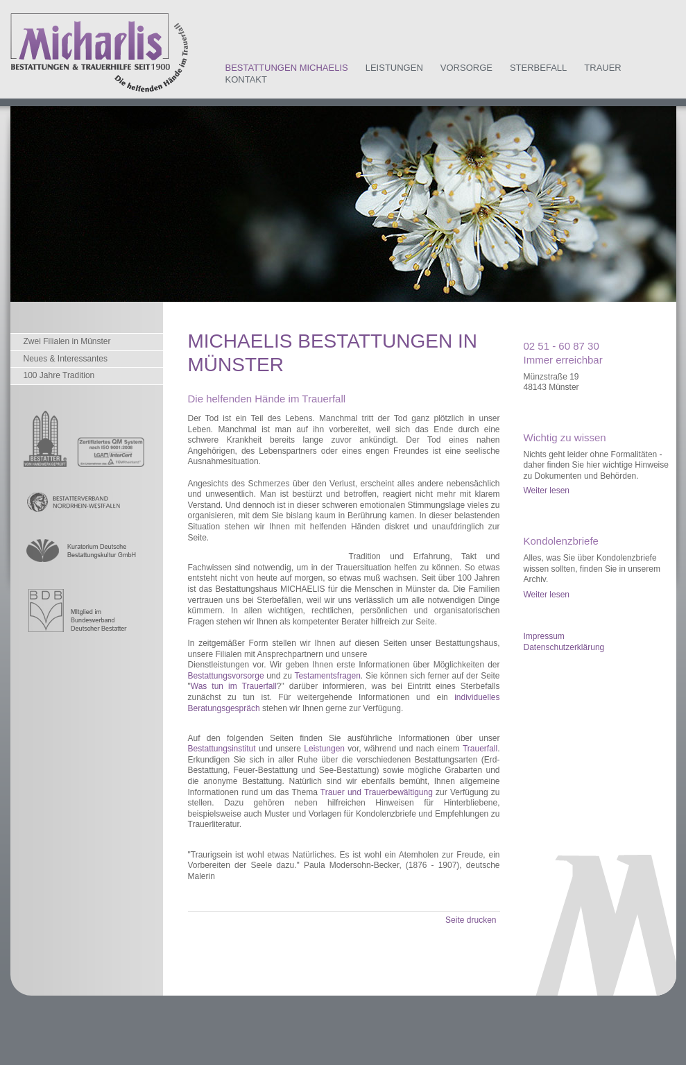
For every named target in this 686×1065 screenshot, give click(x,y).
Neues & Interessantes (66, 359)
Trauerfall (480, 748)
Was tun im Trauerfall (234, 686)
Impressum (544, 636)
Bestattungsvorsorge (226, 676)
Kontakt (246, 79)
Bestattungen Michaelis (286, 67)
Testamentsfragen (327, 676)
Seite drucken (470, 920)
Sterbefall (538, 67)
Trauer (602, 67)
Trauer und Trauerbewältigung (376, 792)
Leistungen (394, 67)
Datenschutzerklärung (564, 647)
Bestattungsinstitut (222, 748)
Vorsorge (466, 67)
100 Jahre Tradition (59, 375)
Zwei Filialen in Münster (67, 341)
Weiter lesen (546, 490)
